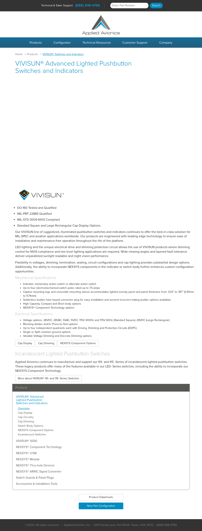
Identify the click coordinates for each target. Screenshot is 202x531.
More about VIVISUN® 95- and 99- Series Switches (48, 378)
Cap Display (25, 343)
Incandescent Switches (32, 434)
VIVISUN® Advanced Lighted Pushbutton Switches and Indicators (32, 400)
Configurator (62, 43)
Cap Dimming (46, 343)
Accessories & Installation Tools (36, 484)
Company (165, 43)
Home (18, 54)
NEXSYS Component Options (78, 343)
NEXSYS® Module (28, 459)
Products (36, 43)
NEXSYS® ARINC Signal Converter (38, 471)
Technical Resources (96, 43)
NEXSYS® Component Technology (39, 447)
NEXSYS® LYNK (26, 453)
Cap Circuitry (26, 417)
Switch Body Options (30, 425)
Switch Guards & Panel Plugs (35, 477)
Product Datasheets (101, 497)
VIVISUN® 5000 (26, 441)
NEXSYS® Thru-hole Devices (35, 465)
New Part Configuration (101, 505)
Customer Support (134, 43)
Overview (24, 408)
